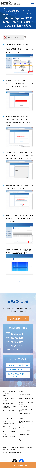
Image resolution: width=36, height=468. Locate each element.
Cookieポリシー (23, 428)
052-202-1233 (18, 349)
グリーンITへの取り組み (9, 410)
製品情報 (21, 391)
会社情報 (21, 418)
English (21, 440)
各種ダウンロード (7, 426)
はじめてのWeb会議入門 (9, 398)
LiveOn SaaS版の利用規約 (9, 429)
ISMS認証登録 (20, 447)
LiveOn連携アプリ (23, 406)
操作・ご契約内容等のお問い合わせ (12, 452)
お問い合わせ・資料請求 (9, 450)
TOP (4, 8)
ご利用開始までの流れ (8, 423)
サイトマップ (22, 437)
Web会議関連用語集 (8, 403)
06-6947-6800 (17, 341)
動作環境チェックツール (9, 436)
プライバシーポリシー (24, 425)
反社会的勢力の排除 (24, 434)
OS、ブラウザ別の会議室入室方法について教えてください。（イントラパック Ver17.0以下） (16, 10)
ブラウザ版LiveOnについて (26, 413)
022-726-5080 (17, 337)
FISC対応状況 (28, 447)
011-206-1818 (16, 345)
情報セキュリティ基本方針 (9, 447)
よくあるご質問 (7, 421)
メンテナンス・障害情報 (9, 431)
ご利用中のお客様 (7, 418)
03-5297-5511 (17, 333)
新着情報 (5, 395)
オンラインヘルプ (7, 434)
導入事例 (5, 401)
